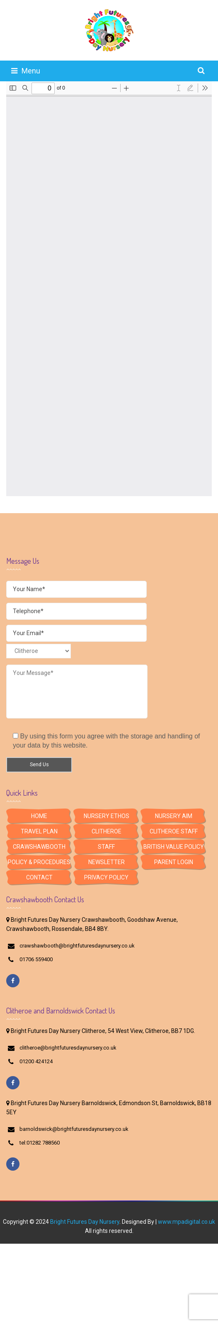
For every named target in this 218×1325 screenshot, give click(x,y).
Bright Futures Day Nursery (84, 1221)
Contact (39, 877)
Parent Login (173, 862)
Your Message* (77, 692)
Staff (106, 846)
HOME (39, 816)
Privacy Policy (106, 877)
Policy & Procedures (39, 862)
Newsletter (106, 862)
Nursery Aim (173, 816)
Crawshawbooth (39, 846)
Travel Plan (39, 831)
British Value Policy (173, 846)
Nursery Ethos (106, 816)
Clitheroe (106, 831)
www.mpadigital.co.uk (186, 1221)
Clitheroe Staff (174, 831)
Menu (25, 70)
